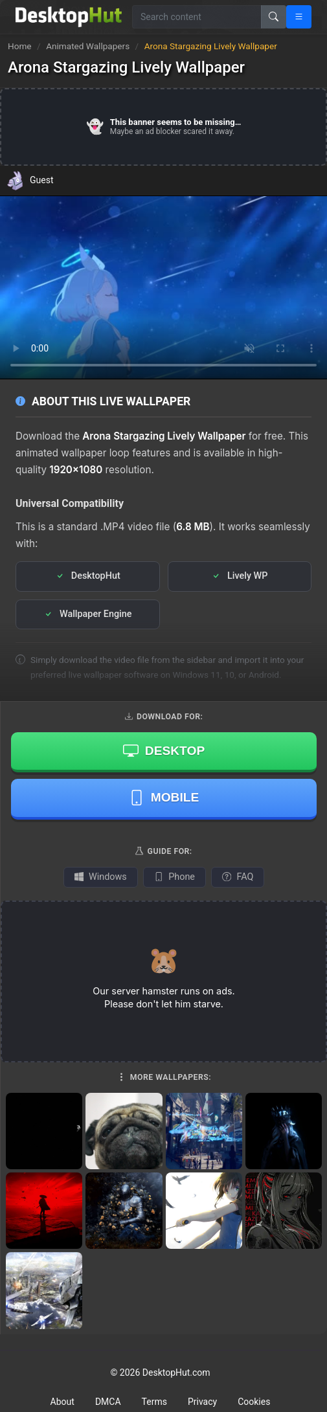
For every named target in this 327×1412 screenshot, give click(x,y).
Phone (174, 876)
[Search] (273, 16)
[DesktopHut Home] (69, 16)
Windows (100, 876)
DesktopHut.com (176, 1372)
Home (20, 46)
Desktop (164, 750)
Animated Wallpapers (88, 46)
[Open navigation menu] (298, 16)
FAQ (237, 876)
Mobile (164, 797)
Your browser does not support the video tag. (163, 287)
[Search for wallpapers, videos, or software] (197, 16)
